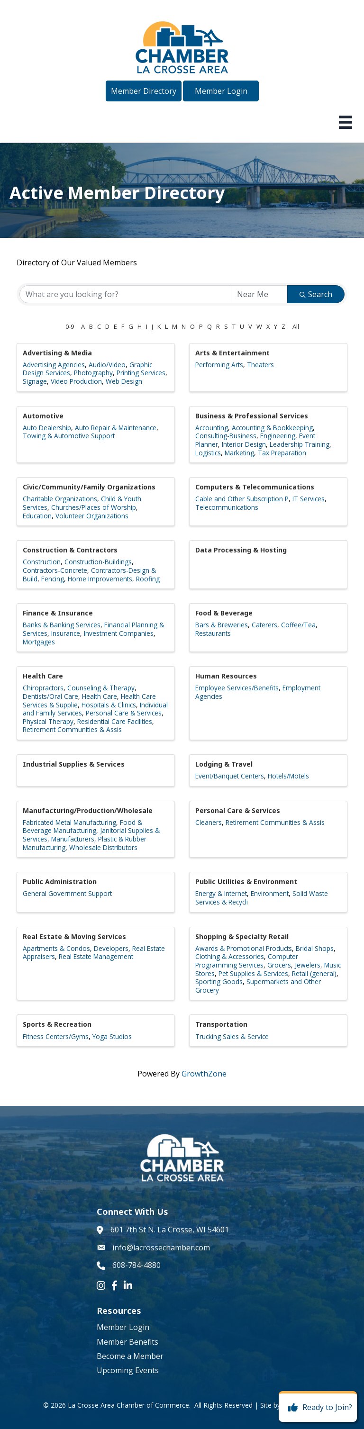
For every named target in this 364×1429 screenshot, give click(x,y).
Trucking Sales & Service (232, 1036)
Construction (42, 561)
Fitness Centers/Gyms (56, 1036)
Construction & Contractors (70, 549)
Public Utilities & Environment (246, 881)
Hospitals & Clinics (109, 704)
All (295, 326)
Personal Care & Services (124, 712)
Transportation (221, 1024)
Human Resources (226, 675)
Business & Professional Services (251, 415)
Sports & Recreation (57, 1024)
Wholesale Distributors (103, 847)
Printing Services (141, 372)
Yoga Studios (112, 1036)
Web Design (124, 381)
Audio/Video (107, 364)
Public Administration (60, 881)
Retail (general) (314, 973)
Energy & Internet (221, 893)
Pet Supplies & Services (253, 973)
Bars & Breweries (221, 624)
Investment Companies (119, 633)
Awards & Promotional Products (243, 948)
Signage (35, 381)
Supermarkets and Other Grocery (258, 986)
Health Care (43, 675)
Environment (270, 893)
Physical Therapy (48, 721)
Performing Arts (219, 364)
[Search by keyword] (125, 294)
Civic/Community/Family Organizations (89, 486)
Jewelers (307, 964)
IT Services (308, 498)
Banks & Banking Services (61, 624)
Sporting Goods (219, 981)
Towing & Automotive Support (69, 435)
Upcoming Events (128, 1370)
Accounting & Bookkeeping (272, 427)
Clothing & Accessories (229, 956)
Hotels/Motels (288, 775)
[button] (144, 91)
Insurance (65, 633)
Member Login (123, 1327)
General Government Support (67, 893)
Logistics (208, 452)
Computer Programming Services (246, 960)
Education (37, 515)
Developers (111, 948)
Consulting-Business (225, 435)
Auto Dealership (47, 427)
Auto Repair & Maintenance (115, 427)
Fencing (52, 578)
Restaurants (213, 633)
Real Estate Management (96, 956)
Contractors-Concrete (55, 570)
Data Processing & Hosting (241, 549)
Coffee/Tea (298, 624)
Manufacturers (72, 838)
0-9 (69, 326)
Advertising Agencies (54, 364)
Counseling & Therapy (101, 687)
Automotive (43, 415)
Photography (93, 372)
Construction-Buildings (98, 561)
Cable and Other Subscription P (242, 498)
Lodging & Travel (224, 764)
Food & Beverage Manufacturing (82, 826)
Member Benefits (127, 1342)
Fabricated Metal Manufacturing (69, 822)
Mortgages (39, 641)
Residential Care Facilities (114, 721)
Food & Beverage (224, 612)
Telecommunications (226, 507)
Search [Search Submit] (316, 294)
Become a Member (130, 1356)
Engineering (277, 435)
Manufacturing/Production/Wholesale (88, 810)
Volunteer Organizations (91, 515)
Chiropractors (43, 687)
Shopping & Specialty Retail (242, 936)
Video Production (76, 381)
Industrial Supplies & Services (74, 764)
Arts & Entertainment (232, 352)
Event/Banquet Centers (229, 775)
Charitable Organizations (60, 498)
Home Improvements (100, 578)
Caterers (264, 624)
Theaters (260, 364)
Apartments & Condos (56, 948)
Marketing (239, 452)
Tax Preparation (282, 452)
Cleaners (208, 822)
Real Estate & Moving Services (74, 936)
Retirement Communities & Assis (72, 729)
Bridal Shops (315, 948)
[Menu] (345, 122)
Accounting (211, 427)
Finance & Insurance (58, 612)
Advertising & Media (57, 352)
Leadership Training (299, 444)
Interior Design (244, 444)
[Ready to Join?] (317, 1407)
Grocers (279, 964)
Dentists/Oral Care (50, 696)
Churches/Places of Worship (93, 507)
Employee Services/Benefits (237, 687)
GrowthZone (204, 1073)
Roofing (148, 578)
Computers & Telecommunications (254, 486)
